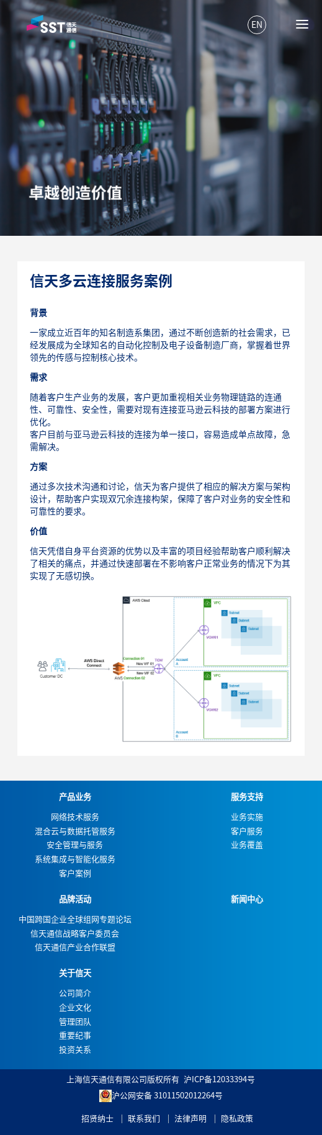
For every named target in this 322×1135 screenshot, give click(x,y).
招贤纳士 (97, 1119)
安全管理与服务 (75, 845)
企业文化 (75, 1007)
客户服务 (247, 831)
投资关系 (75, 1050)
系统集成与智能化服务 (75, 859)
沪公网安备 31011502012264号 (161, 1096)
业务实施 (247, 817)
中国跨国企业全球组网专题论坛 (75, 919)
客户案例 (75, 873)
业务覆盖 (247, 845)
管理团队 (75, 1022)
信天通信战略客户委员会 (74, 934)
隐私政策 (237, 1119)
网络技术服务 (75, 817)
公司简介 (75, 993)
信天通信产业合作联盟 (75, 947)
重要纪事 (75, 1035)
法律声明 (190, 1119)
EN (256, 24)
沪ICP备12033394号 (219, 1079)
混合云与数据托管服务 (75, 831)
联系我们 (144, 1119)
